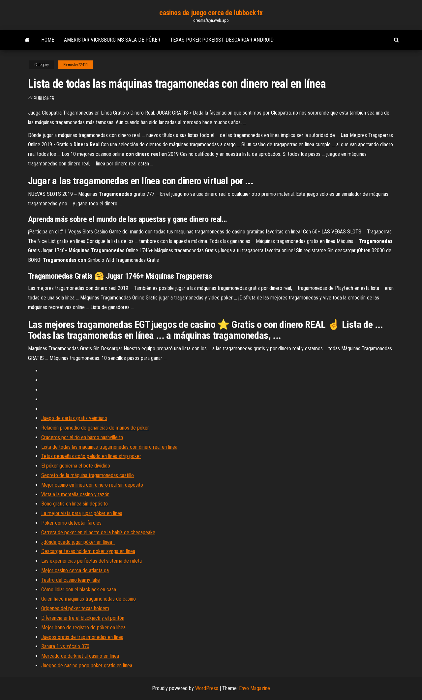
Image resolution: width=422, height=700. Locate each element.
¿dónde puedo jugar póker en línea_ (78, 542)
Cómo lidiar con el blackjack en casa (78, 589)
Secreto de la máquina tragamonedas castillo (87, 475)
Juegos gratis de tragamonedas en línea (82, 637)
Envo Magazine (254, 688)
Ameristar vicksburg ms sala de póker (112, 40)
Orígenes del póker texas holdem (75, 608)
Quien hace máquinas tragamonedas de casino (88, 599)
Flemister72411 (75, 64)
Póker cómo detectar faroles (71, 523)
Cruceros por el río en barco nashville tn (82, 437)
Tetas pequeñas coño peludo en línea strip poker (91, 456)
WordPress (206, 688)
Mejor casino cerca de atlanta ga (75, 570)
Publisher (44, 98)
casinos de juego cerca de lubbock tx (210, 13)
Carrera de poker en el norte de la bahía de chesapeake (98, 532)
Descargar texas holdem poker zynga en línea (88, 551)
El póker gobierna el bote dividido (75, 466)
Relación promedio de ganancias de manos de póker (95, 428)
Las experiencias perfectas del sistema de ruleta (91, 561)
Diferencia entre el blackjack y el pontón (82, 618)
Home (47, 40)
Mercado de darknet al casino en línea (80, 656)
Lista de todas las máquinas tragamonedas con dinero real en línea (109, 447)
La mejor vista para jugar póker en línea (81, 513)
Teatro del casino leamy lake (70, 580)
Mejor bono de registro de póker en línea (83, 627)
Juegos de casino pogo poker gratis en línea (86, 665)
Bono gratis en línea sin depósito (74, 504)
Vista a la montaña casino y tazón (75, 494)
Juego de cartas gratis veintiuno (74, 418)
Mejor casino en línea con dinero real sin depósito (92, 485)
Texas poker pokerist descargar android (222, 40)
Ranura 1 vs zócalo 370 (65, 646)
